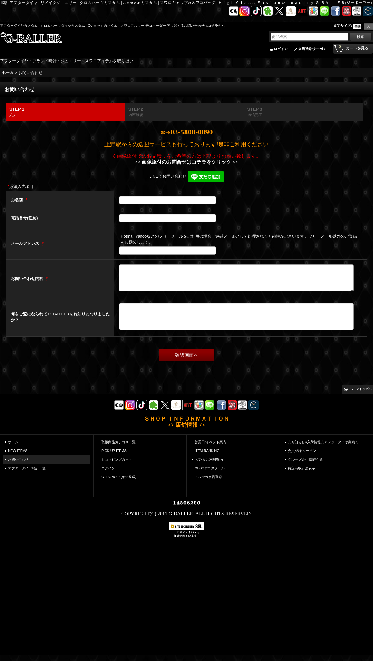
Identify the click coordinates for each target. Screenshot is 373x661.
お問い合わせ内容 (27, 278)
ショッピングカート (116, 459)
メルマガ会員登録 (208, 477)
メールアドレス (25, 243)
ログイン (281, 49)
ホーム (13, 442)
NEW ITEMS (18, 451)
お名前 (17, 200)
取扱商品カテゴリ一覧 (118, 442)
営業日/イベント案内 (210, 442)
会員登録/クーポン (312, 49)
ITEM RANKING (207, 451)
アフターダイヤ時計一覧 (27, 468)
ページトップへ (360, 389)
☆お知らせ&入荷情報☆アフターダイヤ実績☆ (323, 442)
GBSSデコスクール (210, 468)
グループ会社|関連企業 (305, 459)
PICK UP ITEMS (114, 451)
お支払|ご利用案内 (209, 459)
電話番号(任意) (24, 218)
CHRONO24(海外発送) (118, 477)
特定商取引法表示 (301, 468)
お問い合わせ (18, 459)
